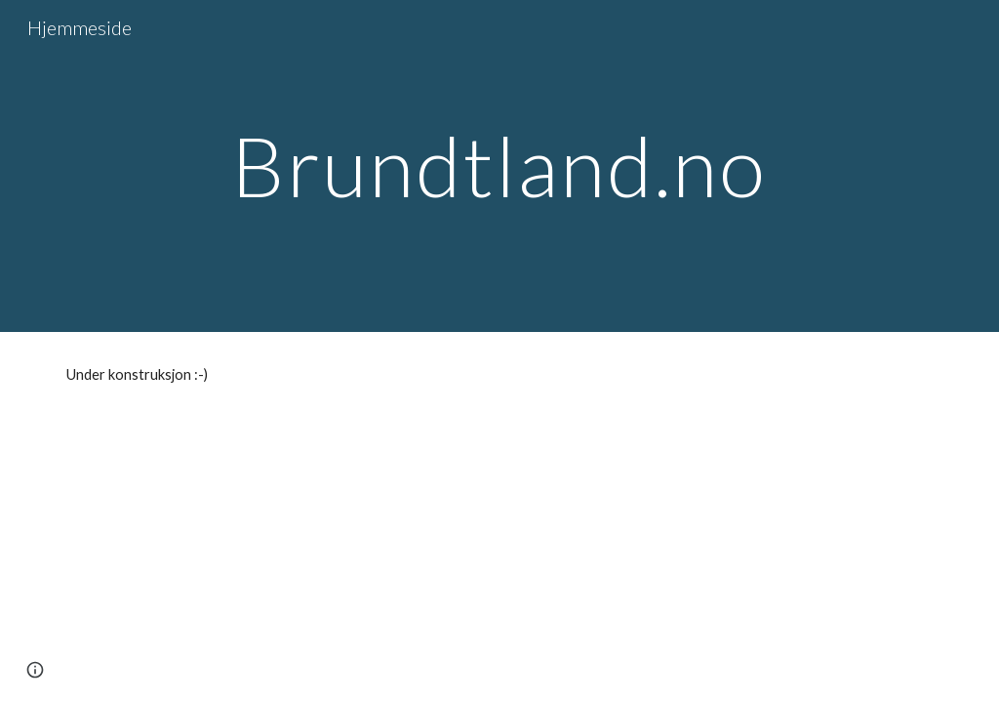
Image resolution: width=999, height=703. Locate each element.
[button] (35, 669)
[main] (499, 165)
